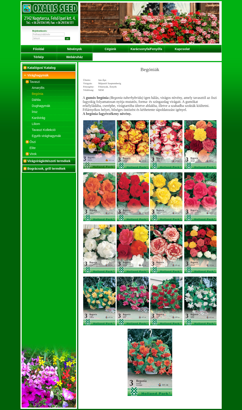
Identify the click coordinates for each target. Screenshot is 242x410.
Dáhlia (36, 100)
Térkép (38, 57)
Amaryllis (38, 88)
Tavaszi (34, 82)
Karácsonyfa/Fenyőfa (146, 49)
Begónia (37, 94)
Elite (33, 148)
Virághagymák (37, 75)
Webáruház (74, 57)
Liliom (36, 124)
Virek (33, 154)
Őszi (32, 142)
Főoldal (38, 49)
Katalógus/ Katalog (41, 67)
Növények (74, 49)
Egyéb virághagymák (46, 136)
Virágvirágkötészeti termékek (48, 161)
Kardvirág (38, 118)
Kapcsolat (182, 49)
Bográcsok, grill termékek (46, 168)
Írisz (35, 112)
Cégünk (110, 49)
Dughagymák (41, 106)
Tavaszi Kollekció (44, 130)
